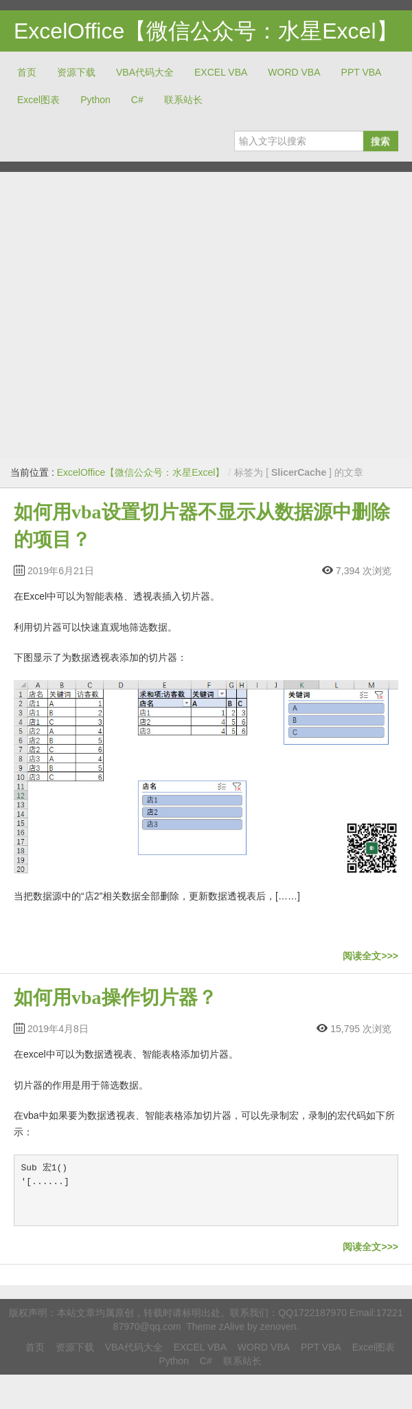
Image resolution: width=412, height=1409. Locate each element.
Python (95, 99)
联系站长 (183, 99)
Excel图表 (38, 99)
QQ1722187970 (312, 1312)
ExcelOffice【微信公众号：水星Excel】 (206, 31)
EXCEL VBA (220, 72)
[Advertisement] (129, 315)
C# (137, 99)
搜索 (380, 140)
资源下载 (76, 72)
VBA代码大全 (145, 72)
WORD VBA (294, 72)
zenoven (278, 1326)
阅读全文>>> (370, 955)
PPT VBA (361, 72)
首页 (26, 72)
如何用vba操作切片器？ (115, 997)
